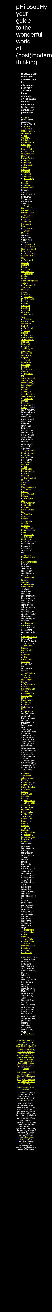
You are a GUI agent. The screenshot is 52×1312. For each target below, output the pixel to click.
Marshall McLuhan (26, 474)
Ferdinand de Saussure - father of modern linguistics (28, 289)
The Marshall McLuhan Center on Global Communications (28, 482)
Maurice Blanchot (26, 182)
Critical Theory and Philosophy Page (26, 222)
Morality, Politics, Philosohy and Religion (27, 492)
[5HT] (19, 1080)
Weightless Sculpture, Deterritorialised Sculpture (28, 944)
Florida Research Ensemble (25, 305)
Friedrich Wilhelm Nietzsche (26, 523)
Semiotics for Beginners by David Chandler (28, 784)
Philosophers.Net (29, 562)
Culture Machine (25, 232)
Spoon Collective (25, 829)
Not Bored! (28, 541)
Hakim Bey (29, 179)
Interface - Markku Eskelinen (27, 401)
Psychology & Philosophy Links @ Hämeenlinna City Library (27, 697)
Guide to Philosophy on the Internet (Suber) (27, 322)
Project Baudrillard (26, 161)
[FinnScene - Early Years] (26, 1078)
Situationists (29, 801)
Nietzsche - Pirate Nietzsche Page (28, 530)
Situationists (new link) (28, 804)
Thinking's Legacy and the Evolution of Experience (28, 838)
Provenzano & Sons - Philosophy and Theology (28, 687)
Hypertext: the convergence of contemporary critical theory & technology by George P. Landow (28, 382)
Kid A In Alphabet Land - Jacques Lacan (28, 394)
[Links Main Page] (23, 1040)
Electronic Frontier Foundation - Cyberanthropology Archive (29, 278)
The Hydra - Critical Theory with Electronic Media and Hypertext (27, 339)
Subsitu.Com (30, 832)
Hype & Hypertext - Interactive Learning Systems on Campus (26, 365)
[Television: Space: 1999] (26, 1062)
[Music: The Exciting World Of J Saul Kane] (26, 1052)
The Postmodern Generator (26, 659)
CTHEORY (29, 228)
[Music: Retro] (30, 1055)
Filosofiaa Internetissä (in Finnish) (27, 299)
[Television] (22, 1061)
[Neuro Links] (22, 1057)
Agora (26, 117)
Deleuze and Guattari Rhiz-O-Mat (28, 255)
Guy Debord (29, 244)
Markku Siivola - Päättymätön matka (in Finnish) (26, 793)
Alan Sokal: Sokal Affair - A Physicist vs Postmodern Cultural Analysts (27, 820)
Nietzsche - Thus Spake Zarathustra (27, 537)
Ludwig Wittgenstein (26, 951)
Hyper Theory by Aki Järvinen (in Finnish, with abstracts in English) (27, 352)
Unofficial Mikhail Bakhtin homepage (28, 131)
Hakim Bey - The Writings (28, 175)
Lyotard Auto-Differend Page (28, 452)
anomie (27, 126)
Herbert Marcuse (26, 456)
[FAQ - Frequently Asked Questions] (26, 1083)
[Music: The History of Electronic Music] (25, 1049)
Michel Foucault (25, 311)
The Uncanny (25, 935)
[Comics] (31, 1063)
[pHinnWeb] (21, 1072)
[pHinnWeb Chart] (28, 1080)
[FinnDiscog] (21, 1076)
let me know (28, 1100)
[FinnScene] (30, 1072)
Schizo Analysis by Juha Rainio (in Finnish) (28, 776)
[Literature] (21, 1065)
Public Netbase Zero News (27, 707)
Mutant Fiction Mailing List (27, 509)
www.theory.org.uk (29, 957)
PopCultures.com (29, 637)
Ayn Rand (28, 711)
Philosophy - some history (28, 624)
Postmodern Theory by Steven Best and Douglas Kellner (28, 677)
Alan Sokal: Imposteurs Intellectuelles (27, 809)
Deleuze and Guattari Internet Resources (28, 249)
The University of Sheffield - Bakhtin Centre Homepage (27, 140)
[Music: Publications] (28, 1046)
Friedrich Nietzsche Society (26, 516)
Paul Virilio (28, 939)
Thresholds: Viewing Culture (28, 931)
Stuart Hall (28, 328)
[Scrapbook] (30, 1076)
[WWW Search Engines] (28, 1068)
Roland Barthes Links (27, 148)
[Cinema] (31, 1057)
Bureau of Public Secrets (27, 186)
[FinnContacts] (26, 1074)
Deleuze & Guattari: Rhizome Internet (27, 263)
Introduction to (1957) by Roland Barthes (28, 154)
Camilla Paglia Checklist (28, 556)
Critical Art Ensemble (27, 216)
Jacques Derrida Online (27, 270)
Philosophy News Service (27, 585)
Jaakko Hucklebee (26, 332)
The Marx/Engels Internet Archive (28, 469)
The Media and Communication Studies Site (28, 501)
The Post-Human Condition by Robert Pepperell (27, 650)
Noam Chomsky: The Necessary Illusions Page (27, 209)
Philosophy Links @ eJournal (27, 580)
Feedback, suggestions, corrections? (26, 1088)
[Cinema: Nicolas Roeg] (26, 1059)
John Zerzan (29, 1034)
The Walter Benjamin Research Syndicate (27, 168)
